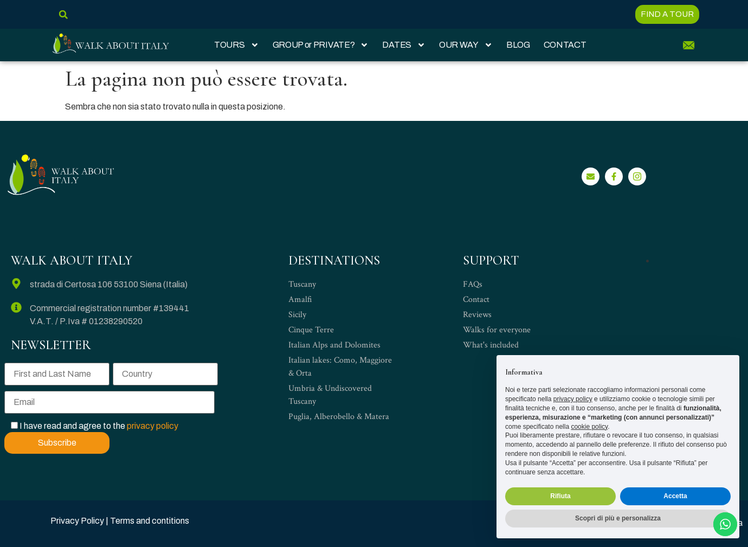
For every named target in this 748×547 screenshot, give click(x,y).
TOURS (236, 45)
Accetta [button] (675, 496)
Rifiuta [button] (560, 496)
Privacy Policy (77, 520)
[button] (63, 14)
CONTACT (565, 44)
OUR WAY (466, 45)
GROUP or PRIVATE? (321, 45)
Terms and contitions (149, 520)
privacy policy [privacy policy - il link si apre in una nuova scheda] (572, 399)
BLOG (518, 44)
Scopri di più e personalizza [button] (618, 518)
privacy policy (152, 425)
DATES (403, 45)
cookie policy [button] (589, 426)
